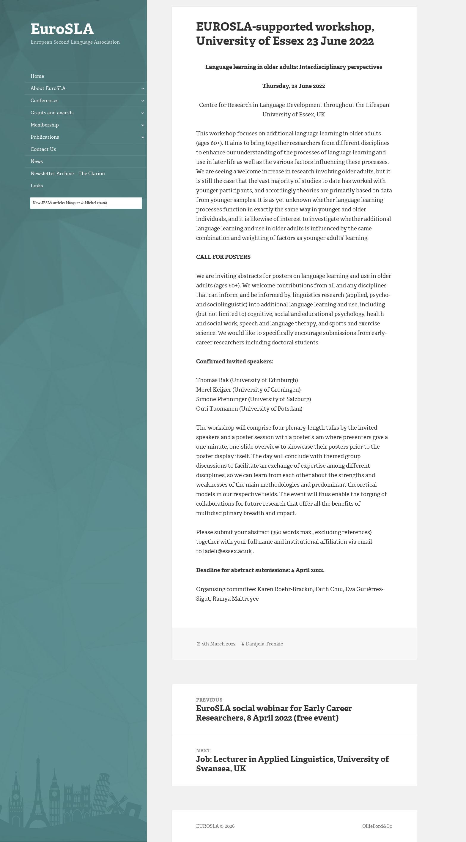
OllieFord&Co (377, 826)
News (37, 161)
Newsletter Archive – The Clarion (68, 173)
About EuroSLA (48, 88)
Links (37, 186)
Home (37, 76)
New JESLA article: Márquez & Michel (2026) (70, 202)
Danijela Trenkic (264, 644)
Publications (45, 137)
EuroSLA (62, 29)
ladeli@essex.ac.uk (227, 551)
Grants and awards (52, 113)
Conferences (44, 100)
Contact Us (43, 149)
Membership (45, 125)
